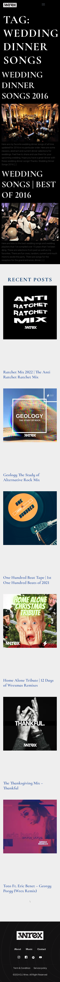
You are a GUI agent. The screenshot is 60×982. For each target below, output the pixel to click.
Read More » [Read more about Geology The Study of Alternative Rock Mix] (9, 484)
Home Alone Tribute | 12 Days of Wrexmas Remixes (28, 683)
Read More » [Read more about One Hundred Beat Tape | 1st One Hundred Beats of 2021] (9, 586)
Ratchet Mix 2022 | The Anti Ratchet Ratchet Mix (26, 374)
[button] (43, 4)
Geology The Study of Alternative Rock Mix (21, 477)
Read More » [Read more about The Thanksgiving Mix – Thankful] (9, 792)
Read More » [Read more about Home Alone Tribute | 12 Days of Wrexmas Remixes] (9, 689)
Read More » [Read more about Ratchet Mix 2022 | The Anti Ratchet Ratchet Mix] (9, 381)
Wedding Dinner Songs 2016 (25, 85)
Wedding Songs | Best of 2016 (29, 184)
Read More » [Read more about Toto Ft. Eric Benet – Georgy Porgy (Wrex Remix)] (9, 895)
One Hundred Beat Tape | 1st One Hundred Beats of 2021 (27, 580)
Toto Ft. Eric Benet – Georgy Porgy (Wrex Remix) (27, 888)
